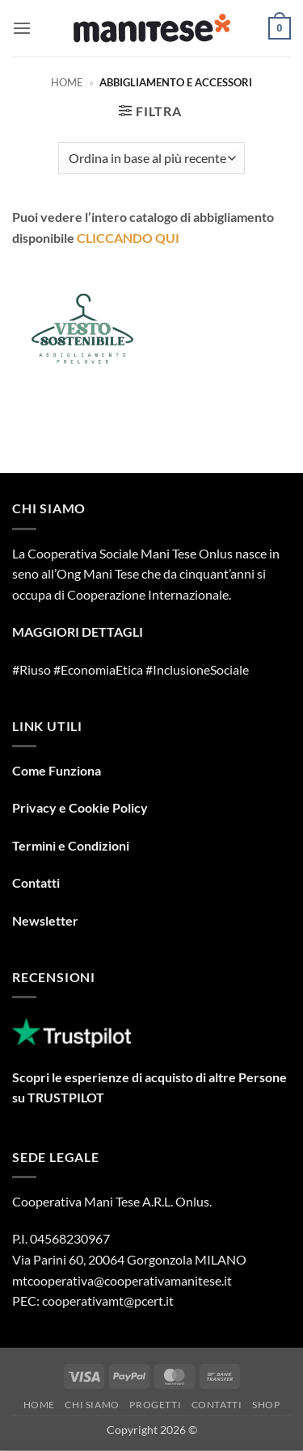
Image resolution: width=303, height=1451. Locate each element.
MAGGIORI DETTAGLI (77, 631)
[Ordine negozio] (151, 158)
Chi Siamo (92, 1405)
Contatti (36, 882)
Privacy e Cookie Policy (80, 807)
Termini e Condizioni (70, 845)
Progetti (155, 1405)
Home (67, 82)
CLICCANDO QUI (128, 237)
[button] (22, 28)
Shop (266, 1405)
